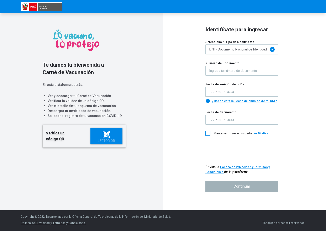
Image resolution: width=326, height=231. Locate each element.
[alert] (84, 136)
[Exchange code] (220, 91)
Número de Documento (222, 63)
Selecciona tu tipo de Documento (229, 42)
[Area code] (212, 91)
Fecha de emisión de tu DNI (225, 84)
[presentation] (242, 150)
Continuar (241, 186)
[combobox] (241, 49)
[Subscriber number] (230, 91)
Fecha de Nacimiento (221, 112)
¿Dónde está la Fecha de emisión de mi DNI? (244, 101)
